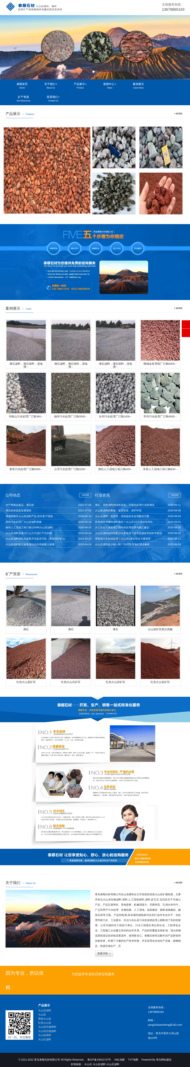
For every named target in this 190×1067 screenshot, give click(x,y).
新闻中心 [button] (109, 86)
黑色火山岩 (44, 1018)
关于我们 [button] (50, 86)
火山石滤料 (44, 1039)
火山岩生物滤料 (47, 1031)
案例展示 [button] (138, 86)
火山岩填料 (44, 1035)
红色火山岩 (44, 1022)
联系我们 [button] (53, 98)
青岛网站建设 (164, 1059)
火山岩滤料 (44, 1010)
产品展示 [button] (80, 86)
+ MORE (178, 113)
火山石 (88, 1064)
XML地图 (119, 1059)
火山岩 (42, 1014)
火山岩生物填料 (47, 1026)
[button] (14, 47)
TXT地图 (133, 1059)
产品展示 (44, 1005)
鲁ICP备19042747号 (99, 1059)
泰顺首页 (22, 86)
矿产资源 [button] (23, 98)
